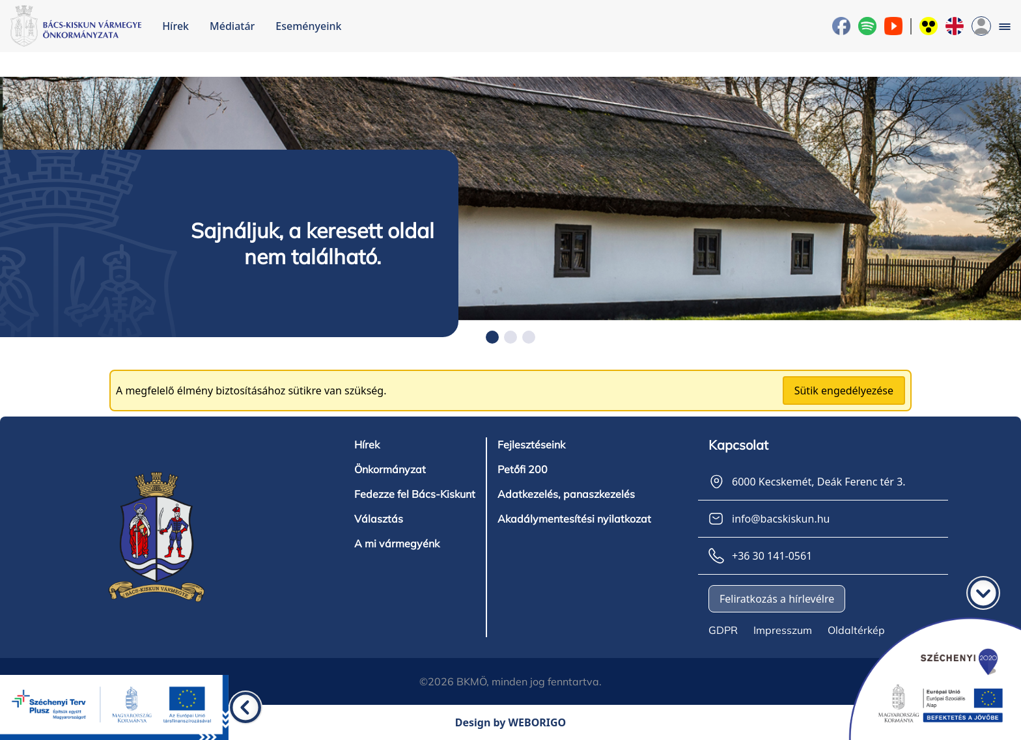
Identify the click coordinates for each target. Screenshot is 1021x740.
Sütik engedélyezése (843, 390)
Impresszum (782, 630)
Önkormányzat (390, 469)
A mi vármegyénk (397, 543)
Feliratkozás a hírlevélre (777, 599)
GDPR (723, 630)
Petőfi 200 (522, 469)
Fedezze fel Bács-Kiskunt (414, 493)
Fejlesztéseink (531, 444)
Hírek (175, 26)
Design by (510, 722)
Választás (378, 518)
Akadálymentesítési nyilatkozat (574, 518)
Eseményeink (308, 26)
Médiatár (232, 26)
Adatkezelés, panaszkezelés (566, 493)
